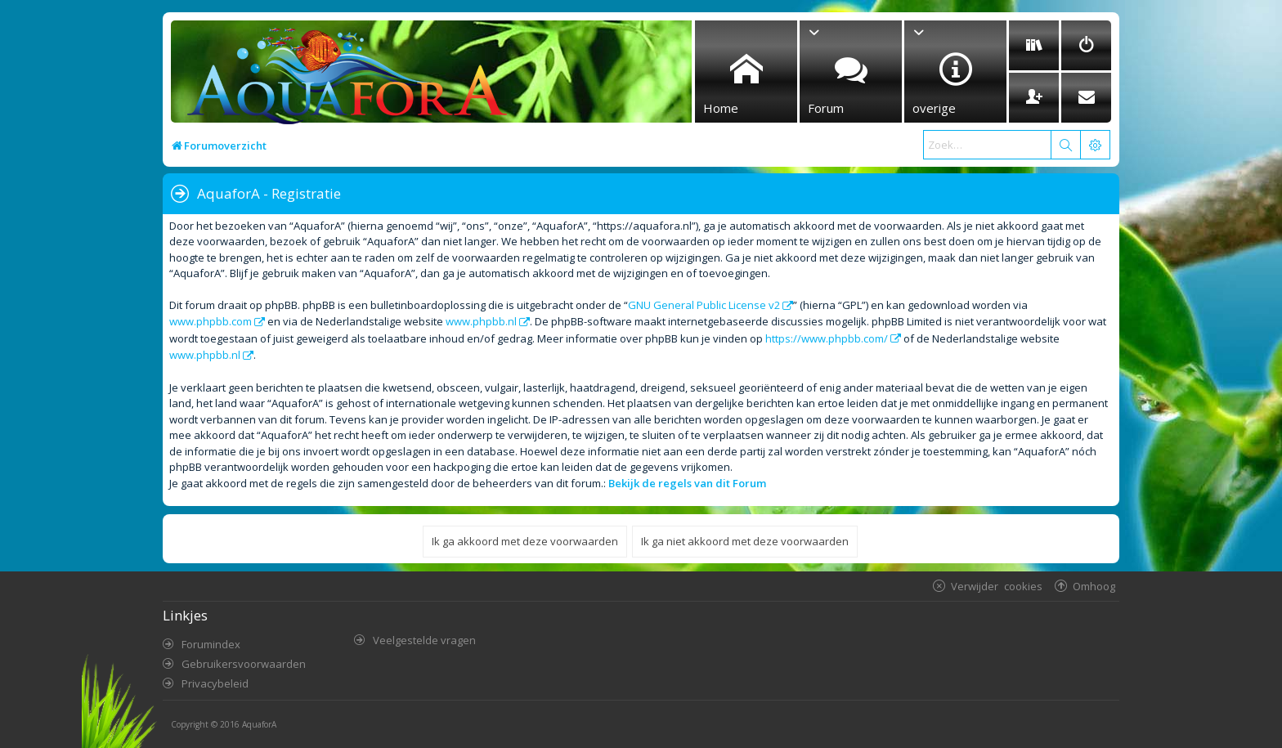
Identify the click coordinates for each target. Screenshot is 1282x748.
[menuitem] (1034, 45)
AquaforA (259, 724)
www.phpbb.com (210, 321)
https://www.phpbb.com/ (826, 338)
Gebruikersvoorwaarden (244, 663)
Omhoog (1094, 585)
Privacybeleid (215, 683)
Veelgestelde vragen (424, 640)
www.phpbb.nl (481, 321)
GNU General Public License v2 (704, 305)
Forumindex (211, 644)
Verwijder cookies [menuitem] (996, 585)
